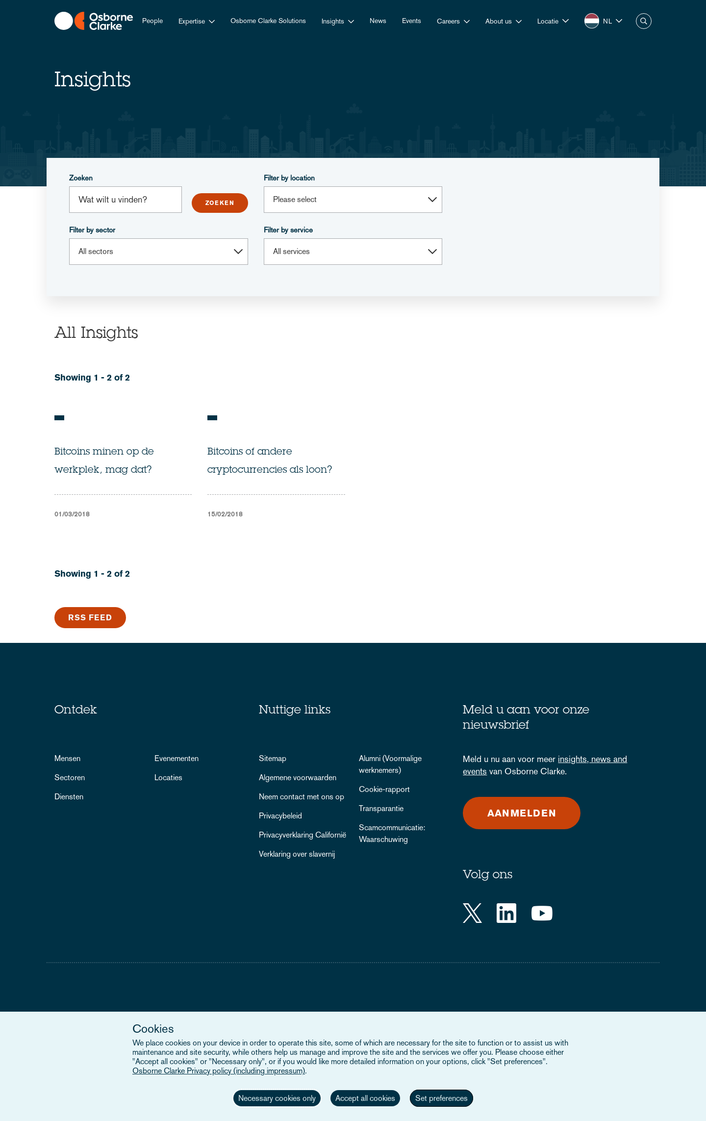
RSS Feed (90, 617)
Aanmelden (521, 813)
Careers (448, 21)
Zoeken (81, 178)
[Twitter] (472, 913)
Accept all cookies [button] (365, 1098)
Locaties (168, 777)
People (152, 21)
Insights (333, 21)
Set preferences (441, 1098)
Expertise (191, 21)
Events (411, 21)
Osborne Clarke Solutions (268, 21)
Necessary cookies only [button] (277, 1098)
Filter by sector (92, 230)
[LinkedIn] (506, 913)
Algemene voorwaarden (297, 777)
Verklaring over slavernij (297, 854)
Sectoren (69, 777)
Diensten (68, 796)
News (378, 21)
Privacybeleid (280, 815)
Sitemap (272, 758)
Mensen (67, 758)
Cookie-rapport (384, 789)
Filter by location (289, 178)
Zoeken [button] (644, 21)
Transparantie (381, 808)
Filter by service (288, 230)
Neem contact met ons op (301, 796)
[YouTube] (542, 913)
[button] (553, 21)
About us (498, 21)
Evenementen (176, 758)
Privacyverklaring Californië (302, 835)
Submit (220, 203)
